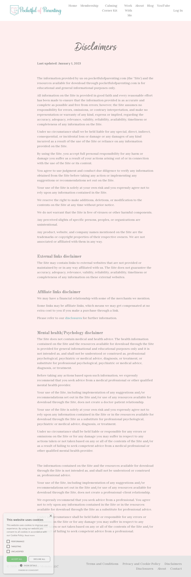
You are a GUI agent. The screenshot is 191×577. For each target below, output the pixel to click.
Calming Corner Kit (109, 8)
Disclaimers (173, 564)
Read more (30, 535)
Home (73, 6)
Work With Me (128, 10)
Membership (89, 6)
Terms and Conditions (102, 564)
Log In (178, 10)
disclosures (73, 318)
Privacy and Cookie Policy (141, 564)
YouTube (163, 6)
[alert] (28, 543)
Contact (176, 568)
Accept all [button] (16, 559)
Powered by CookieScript (28, 570)
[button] (28, 565)
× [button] (50, 516)
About (139, 6)
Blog (150, 6)
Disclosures (144, 568)
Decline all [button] (39, 559)
